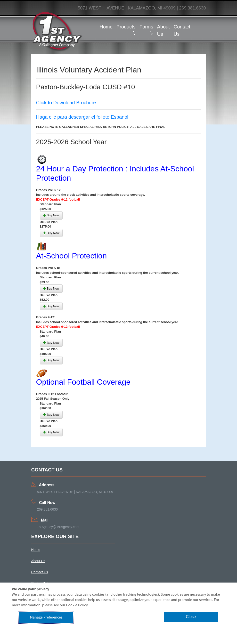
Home (106, 26)
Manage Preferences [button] (46, 617)
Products (126, 26)
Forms (146, 26)
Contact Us (182, 30)
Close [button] (191, 617)
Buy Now (51, 215)
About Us (163, 30)
